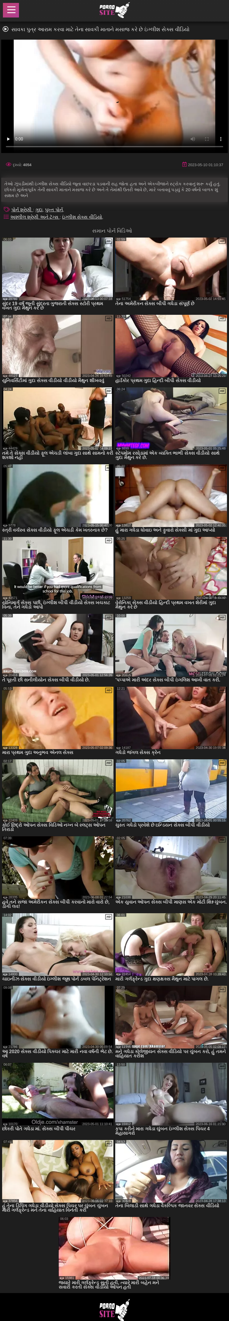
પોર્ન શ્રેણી (22, 209)
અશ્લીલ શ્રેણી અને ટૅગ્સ (35, 217)
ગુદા (39, 209)
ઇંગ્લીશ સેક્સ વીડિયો (82, 217)
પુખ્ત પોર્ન (54, 209)
